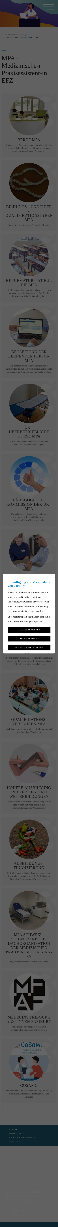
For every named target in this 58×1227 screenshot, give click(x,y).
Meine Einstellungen (29, 647)
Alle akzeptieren (29, 629)
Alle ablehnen (29, 638)
